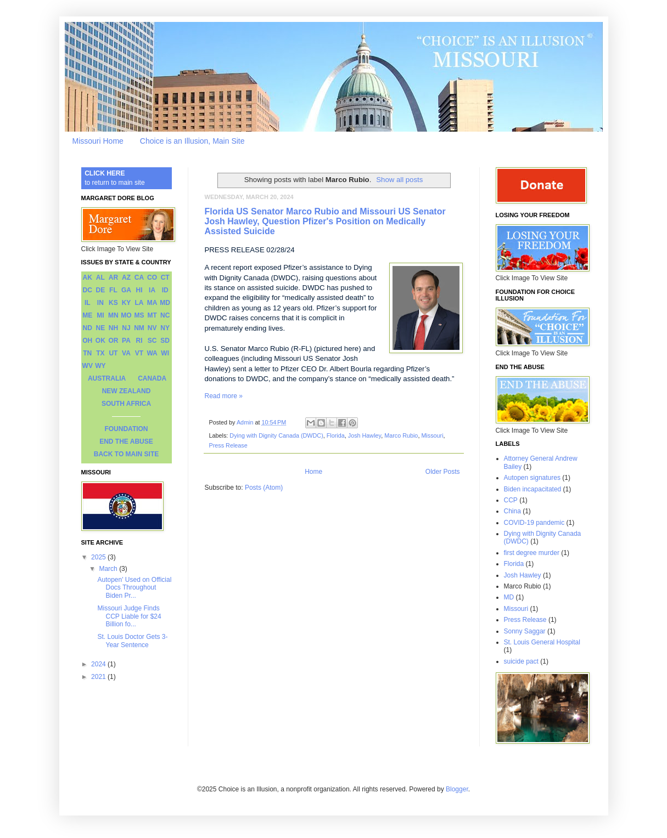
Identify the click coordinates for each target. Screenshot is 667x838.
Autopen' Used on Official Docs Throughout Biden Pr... (134, 587)
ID (165, 290)
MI (100, 315)
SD (165, 340)
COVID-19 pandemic (534, 522)
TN (87, 353)
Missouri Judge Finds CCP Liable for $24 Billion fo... (129, 616)
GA (126, 290)
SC (152, 340)
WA (152, 353)
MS (139, 315)
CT (165, 277)
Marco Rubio (401, 435)
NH (113, 328)
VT (139, 353)
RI (139, 340)
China (512, 511)
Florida (336, 435)
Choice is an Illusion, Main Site (192, 141)
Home (313, 471)
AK (87, 277)
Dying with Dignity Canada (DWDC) (276, 435)
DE (100, 290)
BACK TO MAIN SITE (126, 454)
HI (139, 290)
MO (126, 315)
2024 (99, 664)
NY (165, 328)
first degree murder (531, 553)
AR (113, 277)
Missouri (432, 435)
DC (87, 290)
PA (126, 340)
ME (87, 315)
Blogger (457, 789)
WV (87, 366)
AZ (126, 277)
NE (100, 328)
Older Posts (442, 471)
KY (126, 303)
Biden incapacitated (533, 489)
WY (100, 366)
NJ (126, 328)
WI (165, 353)
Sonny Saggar (525, 631)
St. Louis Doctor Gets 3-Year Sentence (132, 640)
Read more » (224, 396)
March (109, 569)
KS (113, 303)
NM (139, 328)
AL (100, 277)
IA (152, 290)
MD (165, 303)
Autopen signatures (532, 478)
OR (113, 340)
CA (139, 277)
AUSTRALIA (107, 378)
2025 (99, 557)
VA (126, 353)
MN (113, 315)
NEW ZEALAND (126, 391)
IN (100, 303)
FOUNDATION (126, 429)
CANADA (152, 378)
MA (152, 303)
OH (87, 340)
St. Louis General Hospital (542, 642)
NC (165, 315)
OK (100, 340)
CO (152, 277)
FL (113, 290)
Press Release (228, 445)
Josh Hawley (364, 435)
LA (139, 303)
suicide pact (521, 661)
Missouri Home (98, 141)
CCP (511, 500)
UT (113, 353)
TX (100, 353)
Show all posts (399, 179)
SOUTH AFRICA (126, 403)
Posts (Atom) (264, 487)
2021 (99, 677)
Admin (246, 422)
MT (151, 315)
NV (152, 328)
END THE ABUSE (126, 441)
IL (88, 303)
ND (87, 328)
